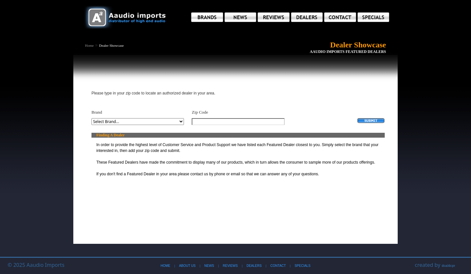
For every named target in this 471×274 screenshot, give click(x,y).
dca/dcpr (448, 266)
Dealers (254, 266)
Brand (96, 112)
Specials (302, 266)
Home (89, 45)
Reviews (230, 266)
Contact (278, 266)
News (209, 266)
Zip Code (200, 112)
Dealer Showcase (111, 45)
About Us (187, 266)
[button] (207, 17)
